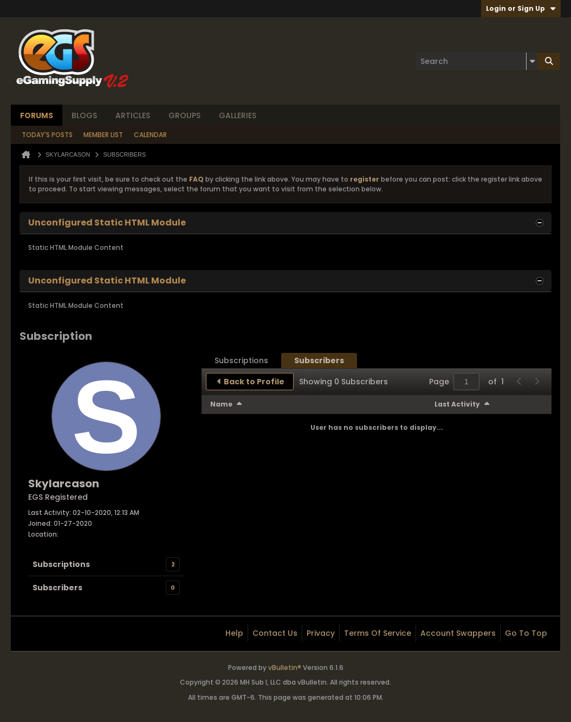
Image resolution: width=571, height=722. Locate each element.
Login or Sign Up (521, 8)
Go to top (526, 633)
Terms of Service (377, 633)
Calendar (150, 134)
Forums (36, 115)
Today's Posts (47, 134)
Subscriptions (61, 564)
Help (234, 633)
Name (221, 404)
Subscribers (57, 587)
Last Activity (457, 404)
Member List (103, 134)
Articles (132, 115)
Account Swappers (458, 633)
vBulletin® (284, 667)
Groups (184, 115)
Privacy (321, 633)
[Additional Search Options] (532, 61)
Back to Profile (254, 381)
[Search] (476, 61)
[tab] (241, 360)
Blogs (84, 115)
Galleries (237, 115)
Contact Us (274, 633)
